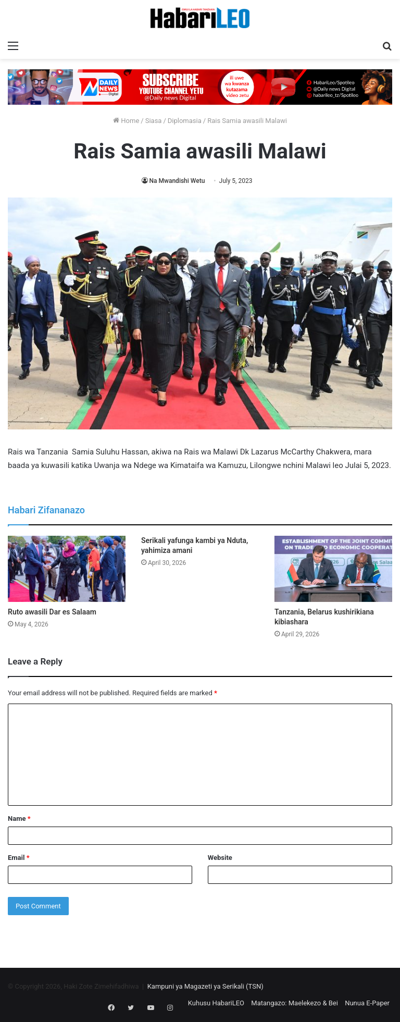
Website (220, 857)
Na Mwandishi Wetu (177, 180)
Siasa (153, 121)
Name (19, 818)
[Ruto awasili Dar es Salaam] (67, 569)
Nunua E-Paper (367, 1003)
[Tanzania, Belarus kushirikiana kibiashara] (333, 569)
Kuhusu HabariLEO (216, 1003)
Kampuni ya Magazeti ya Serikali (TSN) (205, 986)
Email (19, 857)
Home (126, 121)
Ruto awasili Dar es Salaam (52, 612)
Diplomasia (185, 121)
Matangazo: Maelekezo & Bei (294, 1003)
